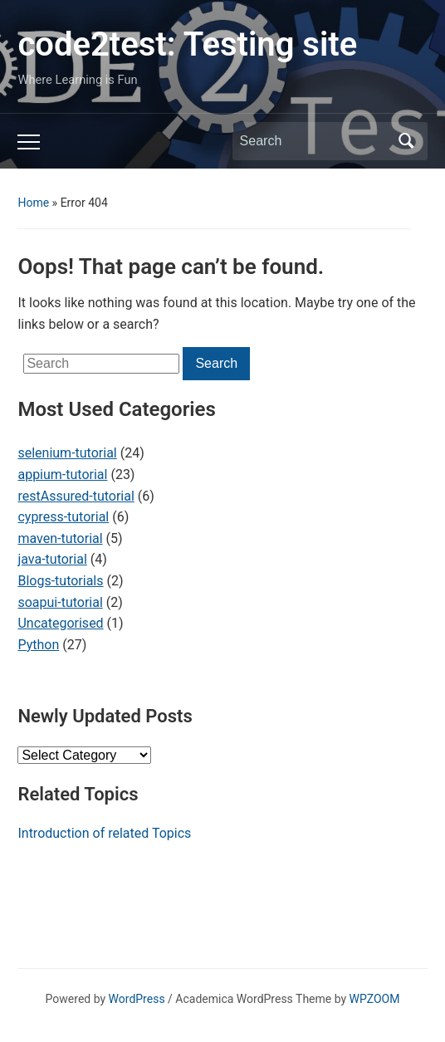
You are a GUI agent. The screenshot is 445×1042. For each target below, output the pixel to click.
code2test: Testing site (187, 44)
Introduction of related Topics (104, 833)
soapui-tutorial (59, 602)
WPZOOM (375, 998)
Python (38, 645)
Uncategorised (60, 623)
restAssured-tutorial (75, 496)
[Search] (314, 141)
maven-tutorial (59, 538)
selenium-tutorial (66, 453)
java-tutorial (51, 559)
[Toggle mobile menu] (28, 142)
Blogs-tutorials (60, 581)
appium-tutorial (62, 474)
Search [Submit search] (406, 141)
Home (33, 202)
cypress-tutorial (63, 517)
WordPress (137, 998)
